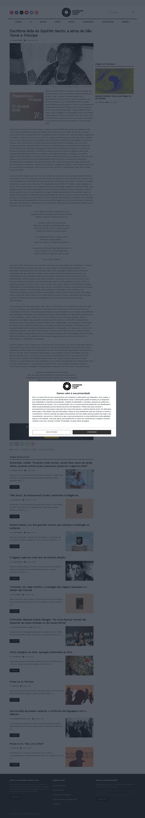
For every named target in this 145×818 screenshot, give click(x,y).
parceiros (51, 397)
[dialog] (72, 408)
